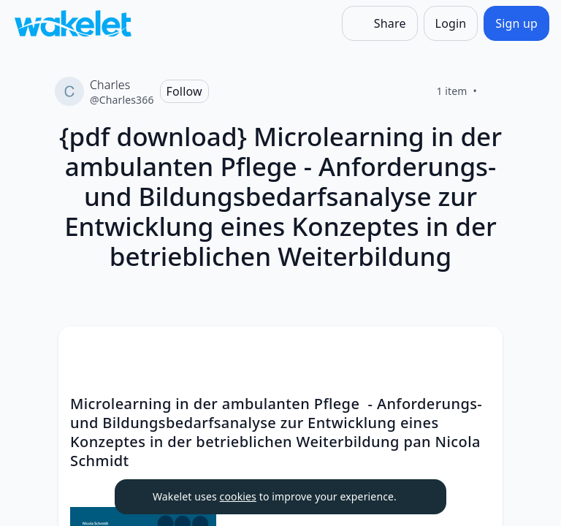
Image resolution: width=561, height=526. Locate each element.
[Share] (380, 23)
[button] (479, 351)
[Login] (451, 23)
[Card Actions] (479, 350)
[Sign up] (516, 23)
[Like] (494, 91)
